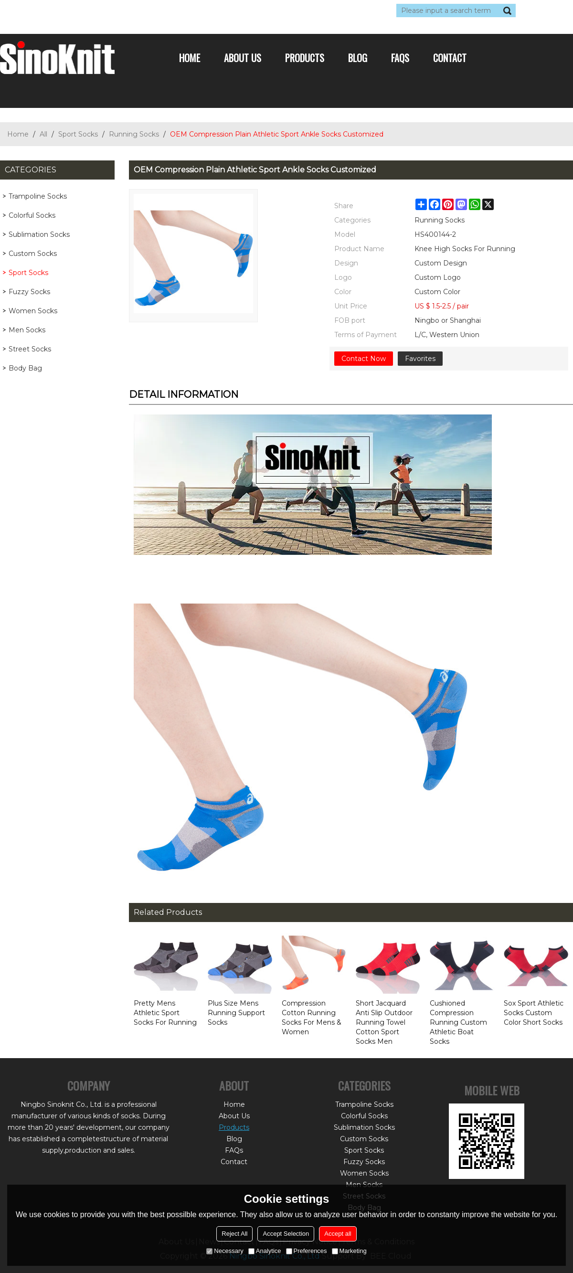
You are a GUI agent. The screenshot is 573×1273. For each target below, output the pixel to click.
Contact (450, 58)
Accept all (337, 1233)
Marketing (349, 1250)
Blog (357, 58)
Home (189, 58)
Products (304, 58)
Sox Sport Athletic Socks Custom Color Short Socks (533, 1013)
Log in (58, 10)
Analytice (264, 1250)
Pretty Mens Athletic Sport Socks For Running (165, 1013)
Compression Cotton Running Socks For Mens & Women (311, 1017)
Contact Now (363, 358)
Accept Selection (286, 1233)
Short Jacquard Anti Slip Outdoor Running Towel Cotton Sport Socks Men (384, 1022)
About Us (242, 58)
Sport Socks (78, 134)
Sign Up (88, 10)
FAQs (400, 58)
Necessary (224, 1250)
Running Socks (134, 134)
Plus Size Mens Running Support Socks (236, 1013)
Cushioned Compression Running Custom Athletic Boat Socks (458, 1022)
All (43, 134)
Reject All (234, 1233)
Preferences (306, 1250)
